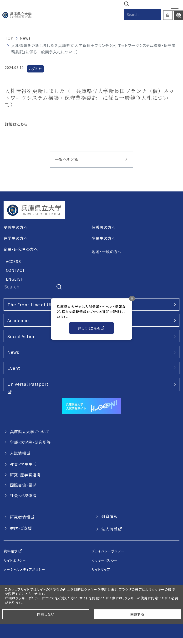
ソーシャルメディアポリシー (24, 569)
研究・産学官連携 (25, 475)
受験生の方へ (16, 227)
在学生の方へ (16, 238)
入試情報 (18, 453)
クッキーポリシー (105, 560)
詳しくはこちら (89, 328)
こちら (22, 124)
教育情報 (110, 516)
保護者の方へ (104, 227)
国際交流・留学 (23, 485)
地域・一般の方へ (107, 251)
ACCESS (13, 261)
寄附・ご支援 (21, 528)
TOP (9, 38)
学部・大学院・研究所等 (30, 442)
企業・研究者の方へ (21, 249)
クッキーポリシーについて (35, 598)
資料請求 (11, 551)
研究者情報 (20, 517)
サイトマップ (101, 569)
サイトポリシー (15, 560)
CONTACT (15, 270)
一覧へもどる (66, 159)
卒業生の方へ (104, 238)
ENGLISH (15, 279)
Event (13, 368)
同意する (137, 614)
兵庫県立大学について (30, 431)
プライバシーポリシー (108, 551)
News (25, 38)
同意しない (45, 614)
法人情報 (110, 529)
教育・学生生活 (23, 464)
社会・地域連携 (23, 495)
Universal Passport (28, 384)
